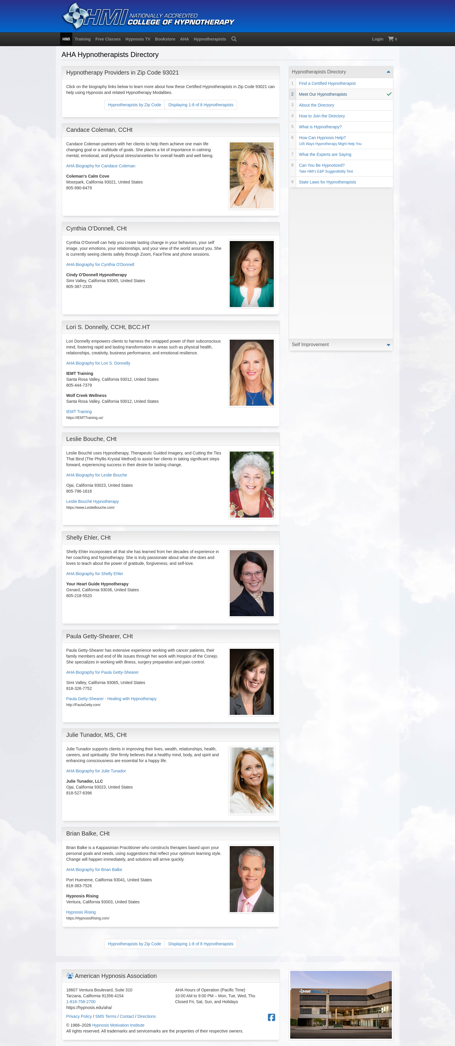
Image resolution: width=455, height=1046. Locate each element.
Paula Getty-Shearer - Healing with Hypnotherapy (111, 698)
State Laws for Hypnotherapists (327, 182)
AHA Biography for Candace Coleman (100, 166)
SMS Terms (105, 1016)
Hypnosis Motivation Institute (118, 1025)
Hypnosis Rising (81, 912)
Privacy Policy (79, 1016)
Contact (127, 1016)
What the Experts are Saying (325, 154)
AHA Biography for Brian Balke (94, 869)
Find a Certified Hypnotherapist (327, 83)
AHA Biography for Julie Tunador (96, 771)
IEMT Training (79, 411)
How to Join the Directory (322, 116)
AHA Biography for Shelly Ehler (94, 573)
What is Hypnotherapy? (320, 126)
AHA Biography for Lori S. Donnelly (98, 363)
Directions (146, 1016)
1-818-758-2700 (81, 1001)
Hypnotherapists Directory (319, 71)
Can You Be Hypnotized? (326, 168)
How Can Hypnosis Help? (330, 140)
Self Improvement (310, 193)
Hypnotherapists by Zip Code (134, 104)
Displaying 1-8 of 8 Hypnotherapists (200, 104)
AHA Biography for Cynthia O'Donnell (100, 264)
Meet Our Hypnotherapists (323, 94)
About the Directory (316, 105)
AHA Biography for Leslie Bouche (96, 475)
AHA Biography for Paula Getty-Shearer (102, 672)
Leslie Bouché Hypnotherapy (92, 501)
